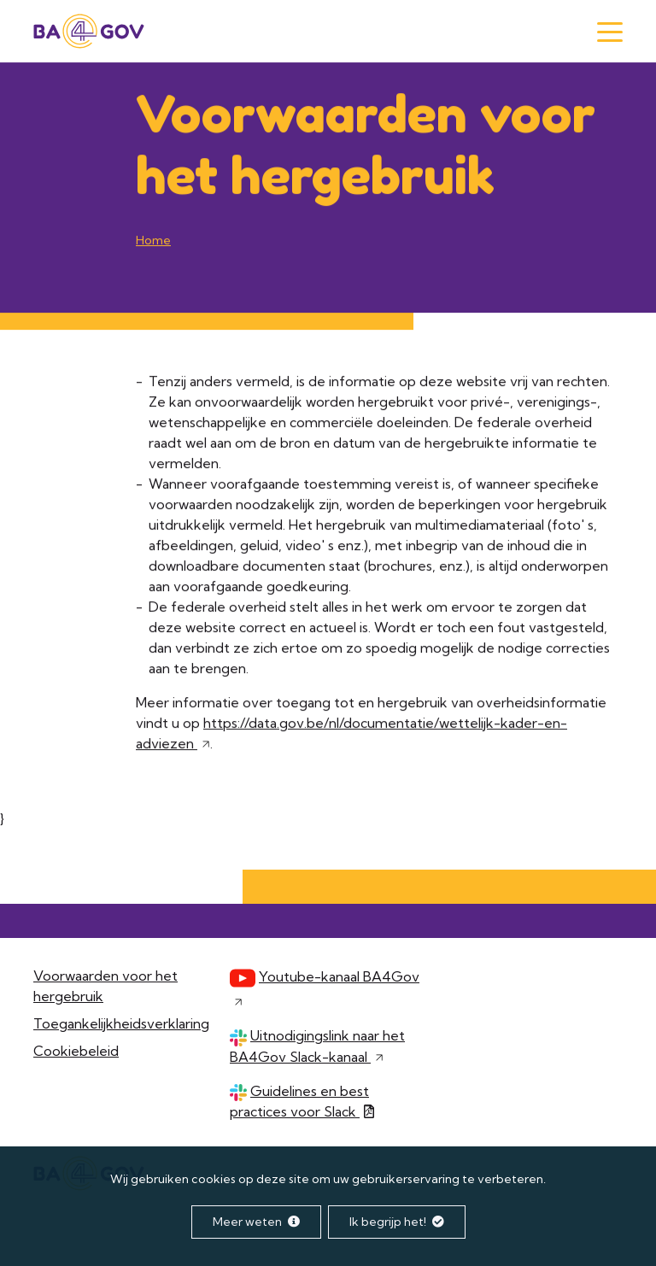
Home (153, 241)
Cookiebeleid (76, 1050)
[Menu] (610, 32)
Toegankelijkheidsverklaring (121, 1023)
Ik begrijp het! (396, 1221)
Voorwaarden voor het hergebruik (105, 986)
